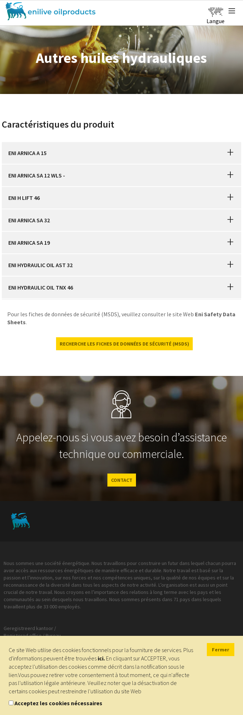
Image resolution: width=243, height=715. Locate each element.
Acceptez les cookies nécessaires (58, 703)
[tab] (121, 153)
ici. (101, 658)
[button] (230, 153)
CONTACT (121, 480)
